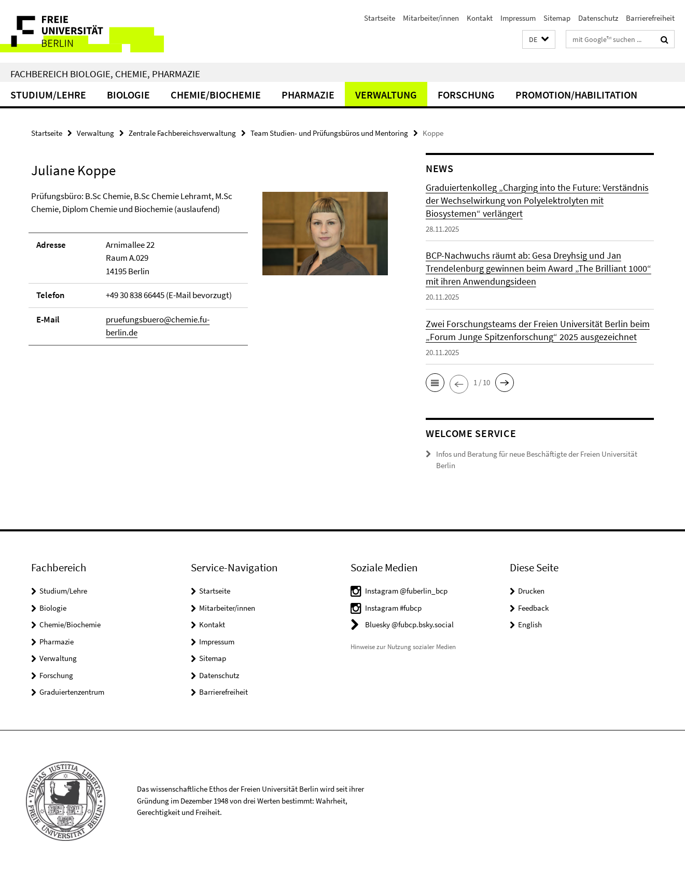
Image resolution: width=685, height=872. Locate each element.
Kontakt (480, 18)
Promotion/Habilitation (576, 94)
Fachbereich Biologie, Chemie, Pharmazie (105, 73)
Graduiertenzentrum (71, 692)
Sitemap (556, 18)
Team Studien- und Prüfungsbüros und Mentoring (329, 133)
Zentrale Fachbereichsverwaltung (182, 133)
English (530, 624)
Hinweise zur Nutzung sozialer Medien (403, 646)
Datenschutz (598, 18)
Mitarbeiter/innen (431, 18)
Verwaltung (386, 94)
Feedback (533, 608)
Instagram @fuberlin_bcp (406, 591)
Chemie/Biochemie (216, 94)
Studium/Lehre (48, 94)
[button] (538, 39)
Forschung (466, 94)
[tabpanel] (209, 273)
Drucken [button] (531, 591)
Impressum (518, 18)
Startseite (379, 18)
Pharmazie (308, 94)
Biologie (128, 94)
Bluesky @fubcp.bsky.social (409, 624)
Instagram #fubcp (393, 608)
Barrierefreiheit (650, 18)
